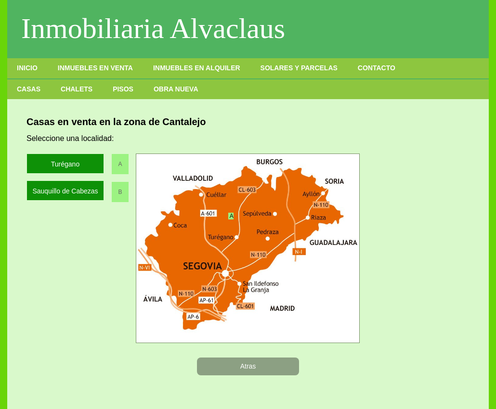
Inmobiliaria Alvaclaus (153, 28)
